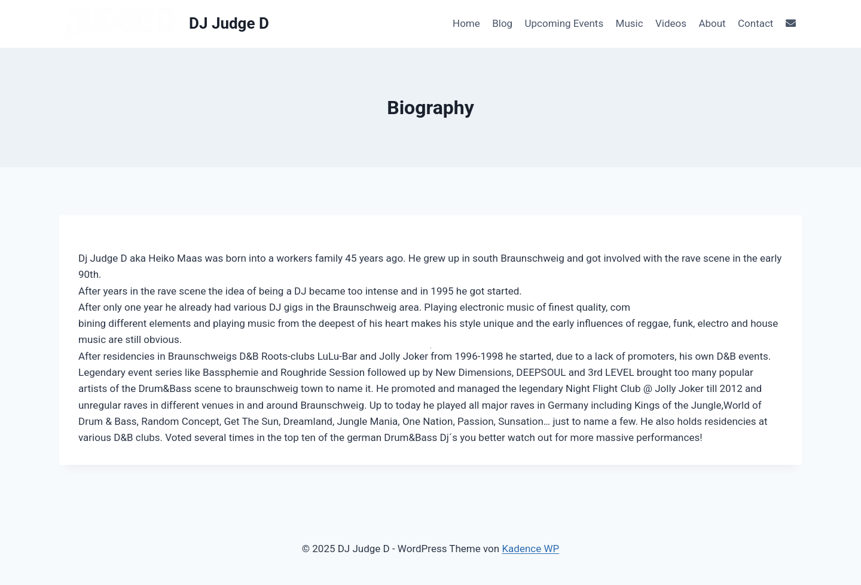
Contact (755, 23)
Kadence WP (530, 549)
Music (629, 23)
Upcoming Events (564, 23)
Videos (670, 23)
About (711, 23)
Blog (502, 23)
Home (466, 23)
